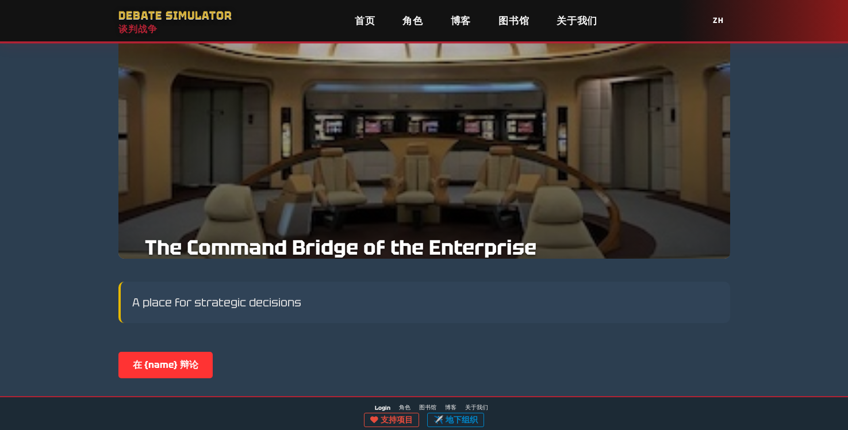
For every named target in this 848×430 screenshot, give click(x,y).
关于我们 (577, 20)
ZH (718, 20)
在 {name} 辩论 (165, 365)
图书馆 (513, 20)
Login (382, 408)
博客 (461, 20)
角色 (412, 20)
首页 (365, 20)
